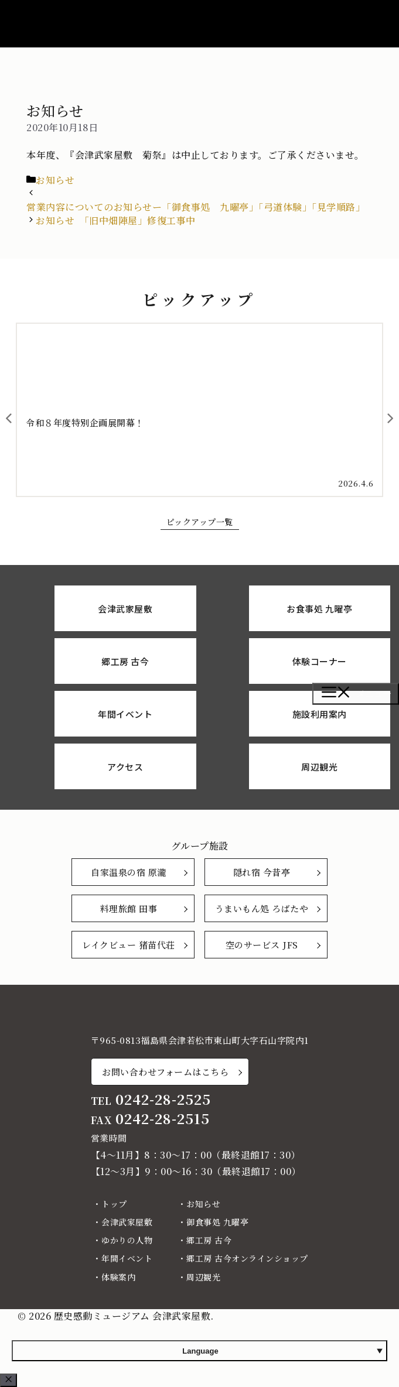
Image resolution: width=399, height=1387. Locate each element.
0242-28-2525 (163, 1099)
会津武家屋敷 (126, 1222)
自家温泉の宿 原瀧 (128, 872)
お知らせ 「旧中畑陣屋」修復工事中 (116, 220)
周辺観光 (203, 1277)
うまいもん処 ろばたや (262, 908)
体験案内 (118, 1277)
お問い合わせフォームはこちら (165, 1072)
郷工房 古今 (208, 1240)
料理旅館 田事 (129, 908)
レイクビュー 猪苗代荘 (128, 945)
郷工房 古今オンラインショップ (247, 1258)
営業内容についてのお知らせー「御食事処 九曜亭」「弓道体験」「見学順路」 (195, 207)
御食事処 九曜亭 (217, 1222)
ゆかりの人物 (126, 1240)
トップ (114, 1204)
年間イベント (126, 1258)
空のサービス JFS (262, 945)
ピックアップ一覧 (199, 522)
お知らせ (55, 180)
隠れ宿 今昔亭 (262, 872)
